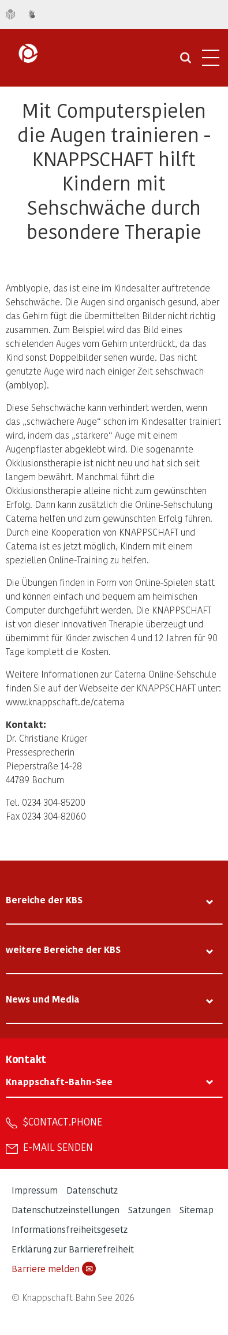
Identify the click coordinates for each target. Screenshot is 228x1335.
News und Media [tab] (43, 998)
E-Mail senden (58, 1147)
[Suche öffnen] (185, 62)
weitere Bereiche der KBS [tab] (63, 949)
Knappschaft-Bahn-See (59, 1081)
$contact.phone (62, 1121)
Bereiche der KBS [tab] (44, 899)
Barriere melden (54, 1269)
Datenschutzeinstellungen (65, 1209)
